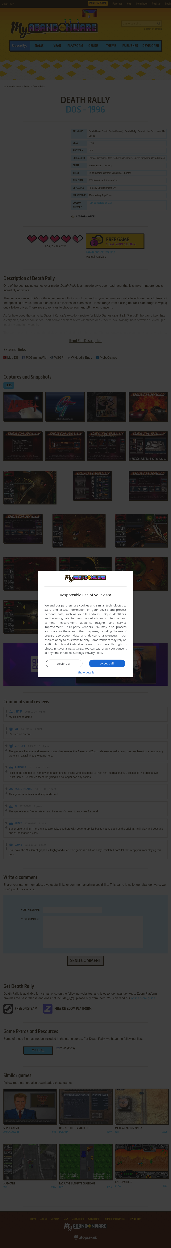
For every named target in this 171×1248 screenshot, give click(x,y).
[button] (85, 672)
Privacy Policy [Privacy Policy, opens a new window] (94, 653)
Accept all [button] (107, 663)
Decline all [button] (64, 663)
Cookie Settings (73, 653)
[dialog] (85, 624)
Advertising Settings (70, 648)
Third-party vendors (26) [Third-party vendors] (82, 627)
